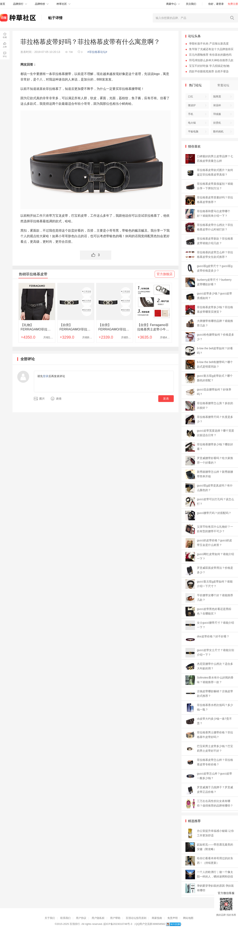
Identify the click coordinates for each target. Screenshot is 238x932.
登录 (45, 376)
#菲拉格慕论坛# (97, 51)
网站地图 (188, 917)
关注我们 (191, 3)
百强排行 (75, 923)
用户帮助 (115, 917)
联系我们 (65, 917)
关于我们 (50, 917)
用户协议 (81, 917)
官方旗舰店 (165, 274)
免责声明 (172, 917)
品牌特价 (40, 3)
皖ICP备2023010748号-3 (118, 923)
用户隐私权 (98, 917)
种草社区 (62, 3)
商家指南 (157, 917)
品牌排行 (18, 3)
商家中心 (171, 3)
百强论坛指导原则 (136, 917)
